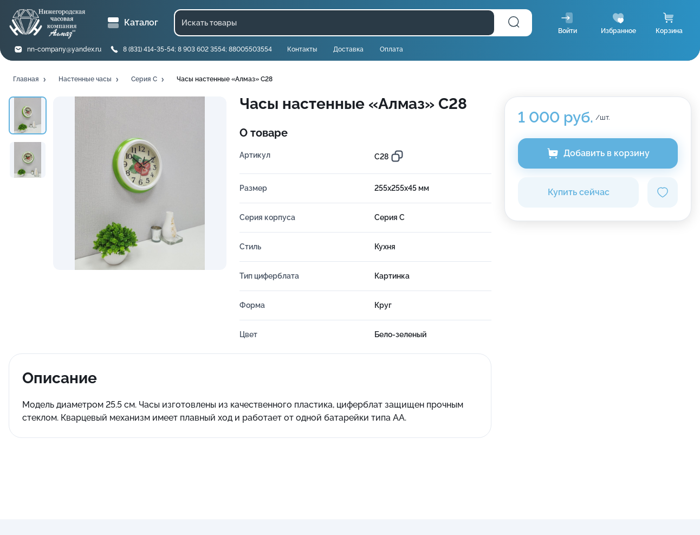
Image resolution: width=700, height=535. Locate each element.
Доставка (348, 49)
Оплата (391, 49)
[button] (30, 80)
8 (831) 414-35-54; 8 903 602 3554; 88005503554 (197, 49)
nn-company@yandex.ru (64, 49)
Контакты (302, 49)
